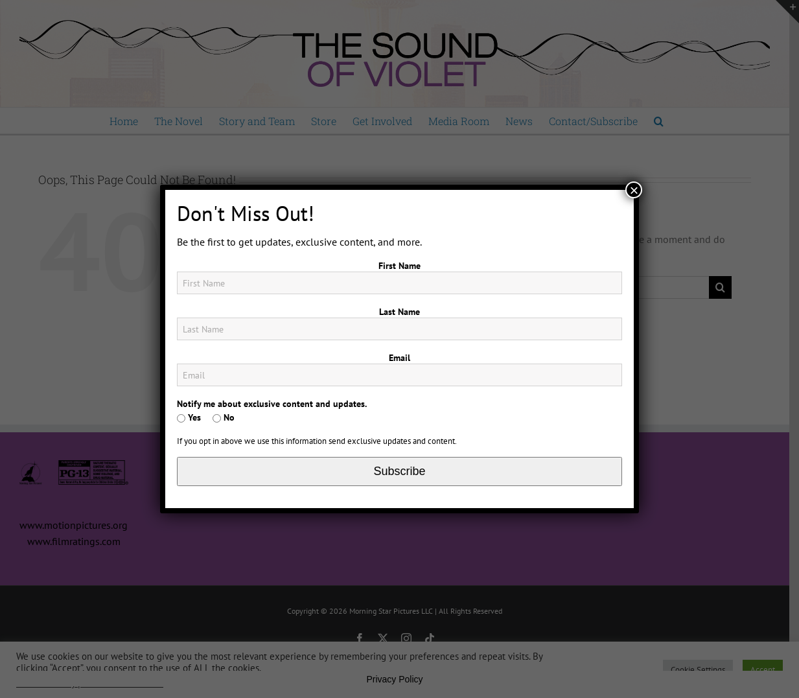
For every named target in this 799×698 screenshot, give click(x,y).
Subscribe (399, 471)
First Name (399, 266)
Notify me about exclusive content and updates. (272, 404)
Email (399, 358)
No (224, 417)
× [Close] (633, 189)
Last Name (399, 312)
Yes (189, 417)
